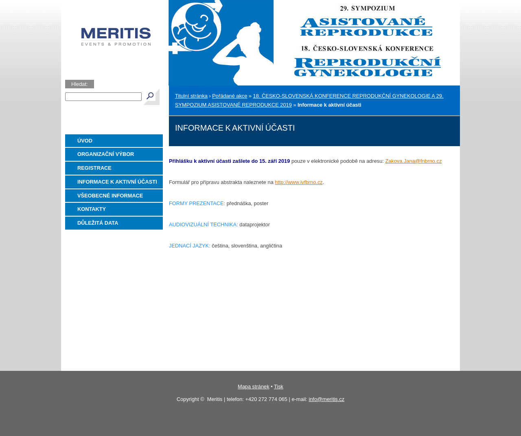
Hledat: (79, 84)
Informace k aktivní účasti (117, 182)
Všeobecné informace (110, 196)
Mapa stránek (253, 386)
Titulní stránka (191, 96)
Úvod (84, 141)
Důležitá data (97, 223)
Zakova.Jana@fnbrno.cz (413, 161)
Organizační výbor (105, 154)
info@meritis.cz (326, 399)
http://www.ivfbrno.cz (298, 182)
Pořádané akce (229, 96)
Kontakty (91, 209)
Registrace (94, 168)
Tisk (278, 386)
